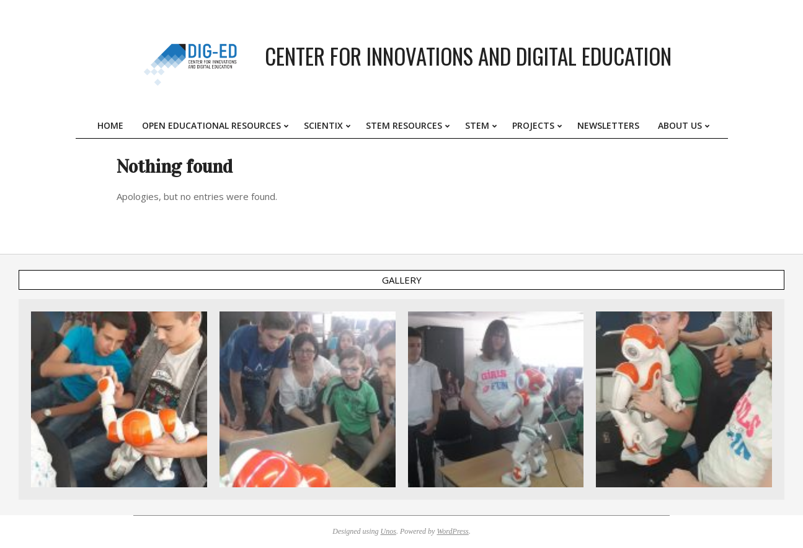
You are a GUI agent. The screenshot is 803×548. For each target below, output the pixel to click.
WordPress (452, 531)
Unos (388, 531)
